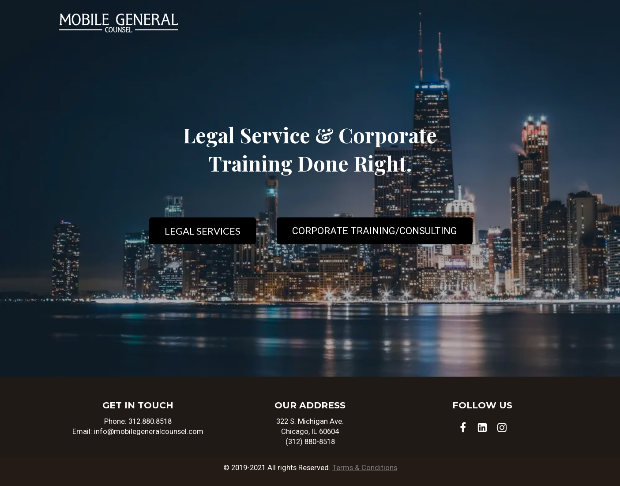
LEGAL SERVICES (202, 231)
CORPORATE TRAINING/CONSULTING (374, 230)
